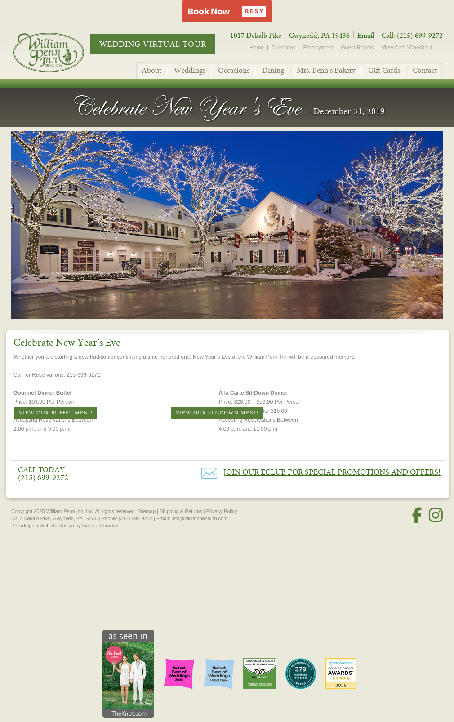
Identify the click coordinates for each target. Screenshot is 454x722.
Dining (273, 70)
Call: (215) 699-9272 (412, 35)
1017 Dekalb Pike (255, 35)
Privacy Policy (221, 511)
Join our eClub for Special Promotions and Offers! (332, 472)
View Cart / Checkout (407, 48)
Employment (318, 48)
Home (256, 48)
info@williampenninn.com (200, 518)
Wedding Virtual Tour (152, 44)
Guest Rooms (357, 48)
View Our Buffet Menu (56, 413)
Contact (425, 70)
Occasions (233, 70)
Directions (283, 48)
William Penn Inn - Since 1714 (58, 52)
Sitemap (147, 511)
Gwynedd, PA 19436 (319, 35)
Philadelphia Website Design (42, 525)
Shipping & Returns (181, 511)
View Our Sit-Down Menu (217, 413)
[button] (227, 11)
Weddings (189, 70)
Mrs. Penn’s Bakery (326, 70)
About (151, 70)
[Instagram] (436, 515)
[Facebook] (417, 515)
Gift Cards (384, 70)
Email (365, 35)
